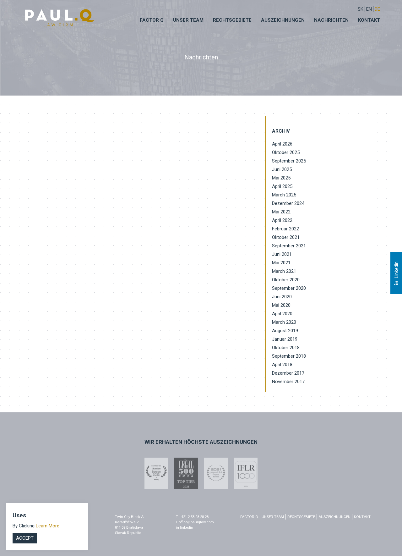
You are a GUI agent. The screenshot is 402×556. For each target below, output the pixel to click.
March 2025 (284, 195)
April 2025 (282, 186)
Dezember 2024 (288, 203)
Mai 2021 (281, 263)
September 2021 (289, 246)
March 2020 (284, 322)
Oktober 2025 (286, 152)
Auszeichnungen (283, 20)
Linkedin (396, 273)
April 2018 (282, 364)
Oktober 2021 (286, 237)
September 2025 (289, 161)
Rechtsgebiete (232, 20)
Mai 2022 (281, 212)
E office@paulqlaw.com (195, 522)
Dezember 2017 (288, 373)
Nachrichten (331, 20)
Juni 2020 (282, 297)
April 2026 (282, 144)
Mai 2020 (281, 305)
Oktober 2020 (286, 280)
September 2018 (289, 356)
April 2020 (282, 314)
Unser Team (188, 20)
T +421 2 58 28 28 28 (192, 517)
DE (377, 9)
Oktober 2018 (286, 347)
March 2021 (284, 271)
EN (369, 9)
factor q (249, 517)
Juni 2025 (282, 169)
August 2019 (285, 330)
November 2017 (288, 381)
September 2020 (289, 288)
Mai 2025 (281, 178)
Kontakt (369, 20)
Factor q (152, 20)
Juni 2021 (282, 254)
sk (360, 9)
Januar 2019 (284, 339)
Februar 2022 (285, 229)
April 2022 (282, 220)
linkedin (184, 527)
